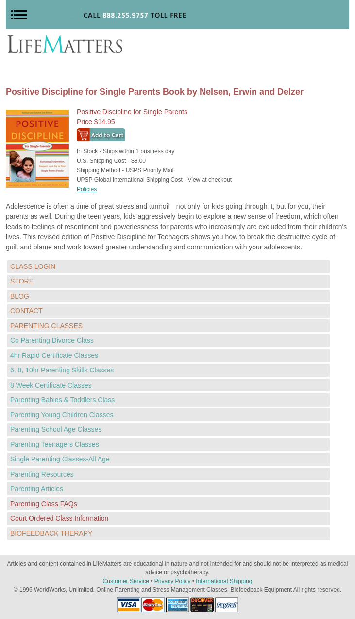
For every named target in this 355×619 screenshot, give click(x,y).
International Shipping (224, 581)
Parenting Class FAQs (43, 504)
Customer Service (126, 581)
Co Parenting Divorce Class (52, 340)
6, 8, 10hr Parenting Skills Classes (62, 370)
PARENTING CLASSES (46, 326)
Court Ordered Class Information (59, 518)
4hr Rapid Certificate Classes (54, 355)
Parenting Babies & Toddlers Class (62, 400)
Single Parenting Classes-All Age (60, 459)
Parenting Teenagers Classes (54, 444)
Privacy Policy (172, 581)
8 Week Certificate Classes (51, 385)
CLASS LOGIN (32, 266)
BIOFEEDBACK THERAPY (51, 533)
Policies (87, 189)
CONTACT (26, 311)
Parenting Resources (42, 474)
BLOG (19, 296)
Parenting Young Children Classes (61, 415)
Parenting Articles (36, 489)
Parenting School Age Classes (55, 429)
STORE (22, 281)
